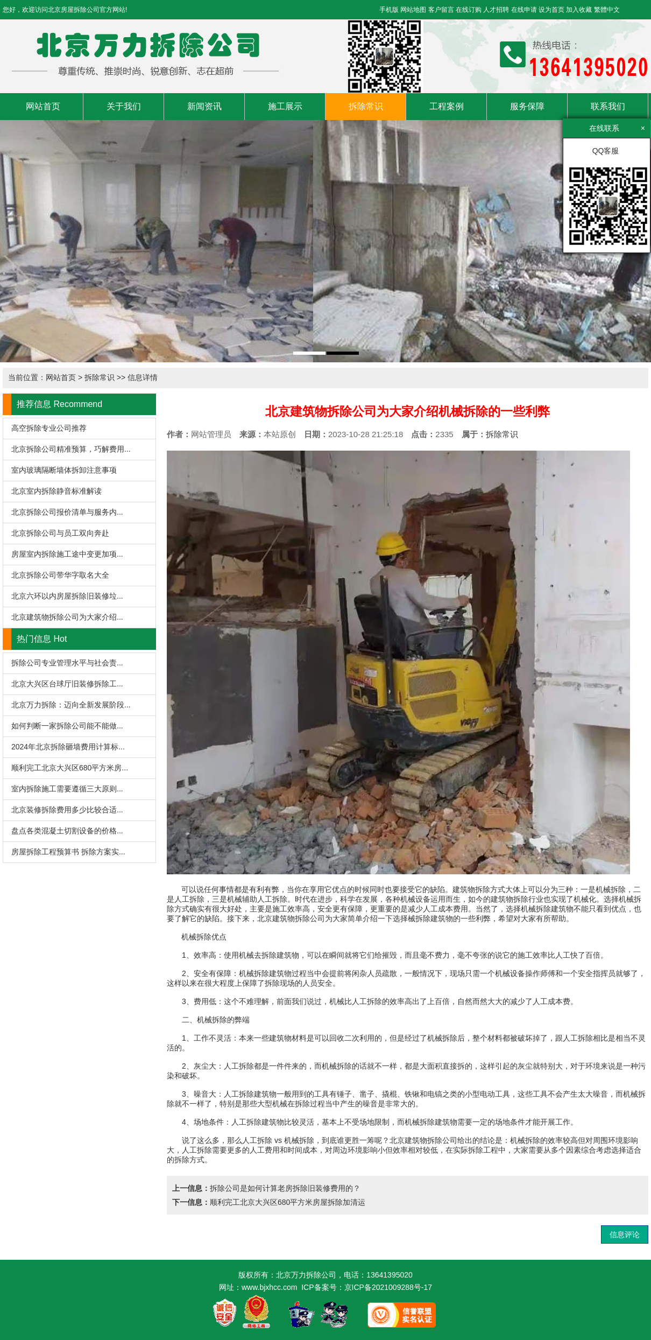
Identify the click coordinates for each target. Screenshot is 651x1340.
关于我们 (124, 106)
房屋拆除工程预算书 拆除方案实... (68, 851)
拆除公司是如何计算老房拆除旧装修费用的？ (285, 1188)
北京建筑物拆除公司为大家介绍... (67, 617)
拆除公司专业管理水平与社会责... (67, 662)
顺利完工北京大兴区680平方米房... (69, 767)
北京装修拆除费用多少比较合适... (67, 809)
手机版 (389, 9)
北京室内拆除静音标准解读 (56, 491)
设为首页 (551, 9)
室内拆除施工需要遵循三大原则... (67, 788)
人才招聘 (496, 9)
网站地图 (413, 9)
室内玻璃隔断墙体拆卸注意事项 (64, 470)
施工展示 (285, 106)
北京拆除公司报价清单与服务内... (67, 512)
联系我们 (608, 106)
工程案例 (446, 106)
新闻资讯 (204, 106)
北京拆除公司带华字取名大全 (60, 575)
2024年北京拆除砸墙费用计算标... (68, 746)
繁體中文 (607, 9)
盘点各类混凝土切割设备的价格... (67, 830)
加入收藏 (579, 9)
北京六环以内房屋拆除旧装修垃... (67, 596)
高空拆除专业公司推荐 (49, 428)
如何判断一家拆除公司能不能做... (67, 725)
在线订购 (469, 9)
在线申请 (524, 9)
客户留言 (441, 9)
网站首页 (43, 106)
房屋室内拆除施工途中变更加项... (67, 554)
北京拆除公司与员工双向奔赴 (60, 533)
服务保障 (527, 106)
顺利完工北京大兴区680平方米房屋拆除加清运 (287, 1202)
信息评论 (625, 1234)
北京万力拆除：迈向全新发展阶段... (71, 704)
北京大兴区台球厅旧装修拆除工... (67, 683)
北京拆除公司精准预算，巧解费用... (71, 449)
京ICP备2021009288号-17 (388, 1287)
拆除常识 (366, 106)
